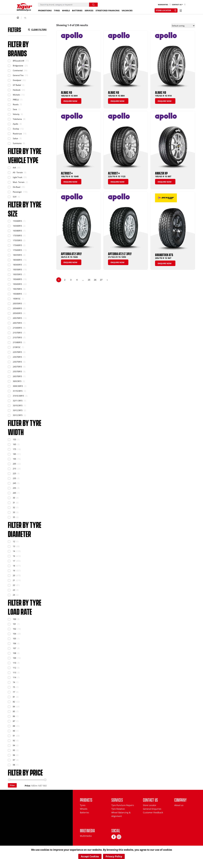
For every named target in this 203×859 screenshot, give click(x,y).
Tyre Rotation (118, 808)
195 (14, 459)
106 (14, 643)
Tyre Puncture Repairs (122, 805)
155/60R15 (17, 221)
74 (14, 682)
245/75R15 (17, 366)
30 (14, 497)
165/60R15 (17, 226)
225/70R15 (17, 352)
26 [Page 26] (95, 279)
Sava (15, 109)
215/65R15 (17, 328)
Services (89, 10)
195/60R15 (17, 279)
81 (14, 697)
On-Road (16, 187)
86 (14, 716)
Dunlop (16, 128)
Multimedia (86, 835)
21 (14, 580)
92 (14, 740)
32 (14, 507)
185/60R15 (17, 260)
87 (14, 721)
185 (14, 454)
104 (14, 633)
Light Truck (17, 177)
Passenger (17, 192)
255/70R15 (17, 371)
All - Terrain (18, 172)
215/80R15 (17, 342)
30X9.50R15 (18, 386)
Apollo (15, 124)
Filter (12, 785)
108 (14, 653)
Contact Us (177, 4)
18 (14, 565)
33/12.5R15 (17, 410)
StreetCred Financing (107, 10)
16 (14, 556)
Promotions (45, 10)
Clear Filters (39, 29)
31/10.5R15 (17, 391)
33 (14, 512)
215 (14, 468)
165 (14, 444)
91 (14, 735)
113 (14, 672)
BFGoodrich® (18, 60)
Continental (18, 70)
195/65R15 (17, 284)
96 (14, 755)
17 (14, 561)
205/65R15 (17, 313)
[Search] (63, 5)
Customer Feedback (153, 812)
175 (14, 449)
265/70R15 (17, 376)
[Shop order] (183, 25)
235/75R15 (17, 362)
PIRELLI (16, 99)
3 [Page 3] (70, 279)
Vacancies (127, 10)
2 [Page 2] (64, 279)
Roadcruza (17, 133)
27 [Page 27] (101, 279)
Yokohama (17, 119)
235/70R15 (17, 357)
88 (14, 726)
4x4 (14, 167)
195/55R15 (17, 274)
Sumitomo (17, 143)
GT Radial (17, 85)
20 (14, 575)
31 (14, 502)
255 (14, 488)
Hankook (16, 90)
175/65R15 (17, 250)
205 (14, 464)
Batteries (77, 10)
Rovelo (16, 104)
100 (14, 619)
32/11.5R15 (17, 400)
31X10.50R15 (18, 396)
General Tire (18, 75)
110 (14, 663)
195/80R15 (17, 294)
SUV (14, 196)
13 (14, 546)
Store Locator (149, 805)
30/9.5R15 (17, 381)
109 (14, 658)
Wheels (66, 10)
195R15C (16, 298)
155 (14, 439)
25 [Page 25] (89, 279)
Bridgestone (18, 65)
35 (14, 517)
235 (14, 478)
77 (14, 692)
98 (14, 765)
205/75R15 (17, 323)
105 (14, 638)
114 (14, 677)
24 (14, 595)
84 (14, 706)
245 (14, 483)
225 (14, 473)
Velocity (16, 114)
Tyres (57, 10)
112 (14, 667)
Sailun (15, 138)
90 (14, 731)
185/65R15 (17, 264)
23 (14, 590)
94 (14, 745)
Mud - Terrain (18, 182)
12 (14, 541)
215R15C (16, 347)
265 (14, 493)
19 (14, 570)
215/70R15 (17, 332)
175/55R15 (17, 240)
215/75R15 (17, 337)
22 (14, 585)
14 (14, 551)
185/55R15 (17, 255)
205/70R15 (17, 318)
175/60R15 (17, 245)
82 (14, 701)
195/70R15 (17, 289)
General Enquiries (152, 808)
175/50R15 (17, 235)
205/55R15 (17, 303)
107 (14, 648)
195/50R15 (17, 269)
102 (14, 629)
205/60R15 (17, 308)
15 (25, 18)
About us (178, 805)
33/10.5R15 (17, 405)
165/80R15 (17, 230)
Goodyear (17, 80)
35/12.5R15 (17, 415)
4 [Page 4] (77, 279)
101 (14, 624)
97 (14, 760)
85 (14, 711)
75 (14, 687)
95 (14, 750)
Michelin (16, 94)
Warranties (163, 4)
